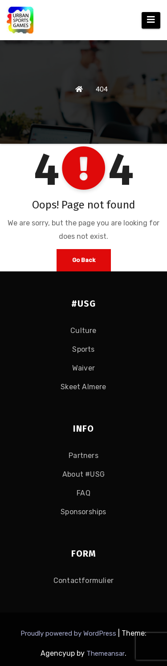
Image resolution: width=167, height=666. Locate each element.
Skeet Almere (83, 387)
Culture (83, 330)
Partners (83, 455)
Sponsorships (83, 512)
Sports (83, 349)
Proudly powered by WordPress (69, 633)
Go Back (83, 260)
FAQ (83, 493)
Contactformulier (83, 580)
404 (102, 89)
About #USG (83, 474)
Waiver (83, 368)
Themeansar (105, 653)
